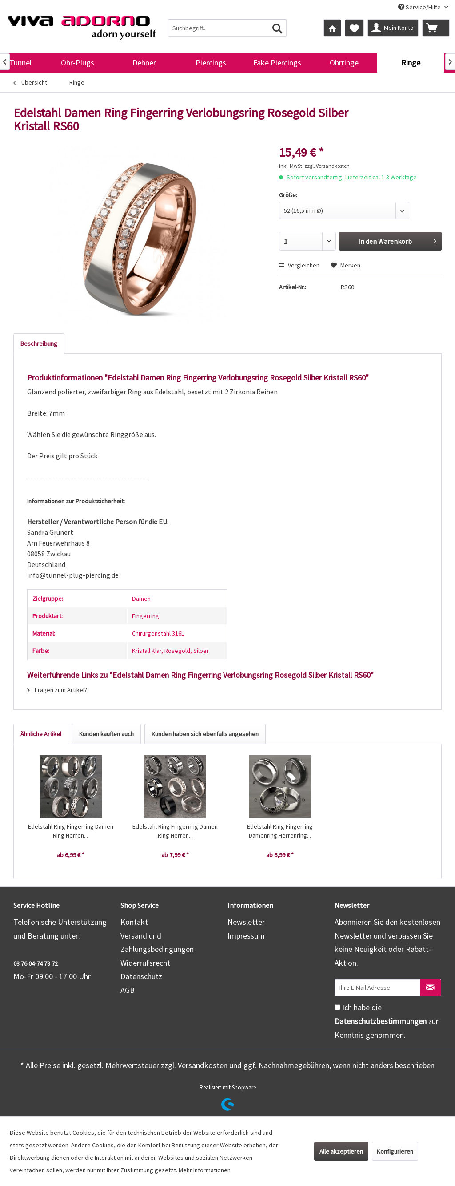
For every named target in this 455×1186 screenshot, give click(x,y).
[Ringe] (410, 63)
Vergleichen (299, 265)
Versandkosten (203, 1065)
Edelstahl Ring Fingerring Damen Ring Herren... (70, 830)
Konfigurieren (395, 1151)
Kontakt (134, 922)
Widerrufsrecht (145, 963)
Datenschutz (141, 976)
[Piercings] (210, 63)
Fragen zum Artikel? (57, 690)
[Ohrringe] (344, 63)
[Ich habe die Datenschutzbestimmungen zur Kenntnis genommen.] (337, 1007)
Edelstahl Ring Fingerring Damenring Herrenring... (280, 830)
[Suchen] (277, 28)
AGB (127, 990)
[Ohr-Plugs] (77, 63)
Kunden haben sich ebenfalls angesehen (205, 734)
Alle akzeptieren (341, 1151)
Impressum (246, 936)
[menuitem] (227, 28)
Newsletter (246, 922)
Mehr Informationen (205, 1170)
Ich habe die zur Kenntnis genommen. (387, 1021)
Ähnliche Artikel (40, 734)
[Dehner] (144, 63)
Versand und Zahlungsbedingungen (157, 943)
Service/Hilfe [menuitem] (420, 7)
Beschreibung (38, 344)
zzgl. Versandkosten (327, 165)
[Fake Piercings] (277, 63)
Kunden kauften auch (106, 734)
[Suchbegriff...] (227, 28)
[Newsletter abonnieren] (430, 987)
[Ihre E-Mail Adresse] (377, 987)
